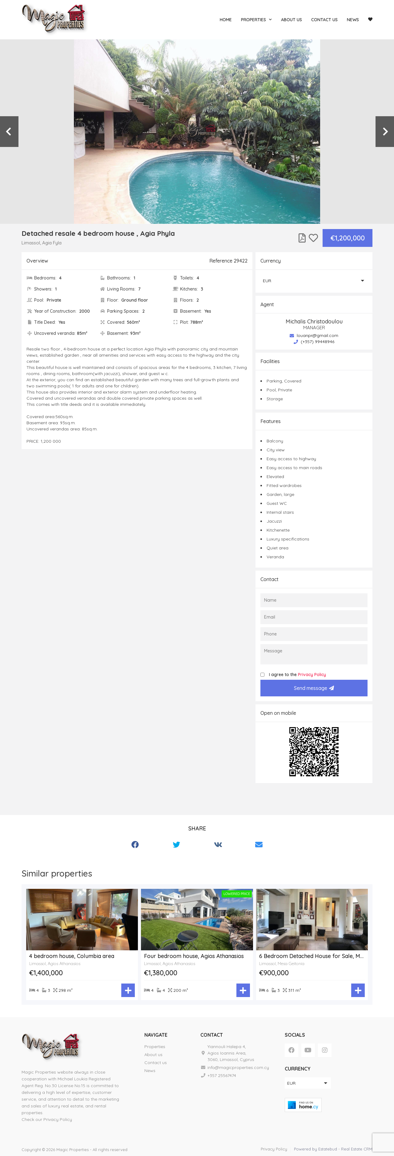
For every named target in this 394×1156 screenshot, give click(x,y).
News (353, 19)
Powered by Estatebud (315, 1148)
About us (291, 19)
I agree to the (297, 674)
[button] (314, 280)
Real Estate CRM (356, 1148)
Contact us (324, 19)
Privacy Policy (312, 674)
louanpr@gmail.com (314, 335)
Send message (314, 688)
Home (226, 19)
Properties (256, 19)
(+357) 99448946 (314, 341)
